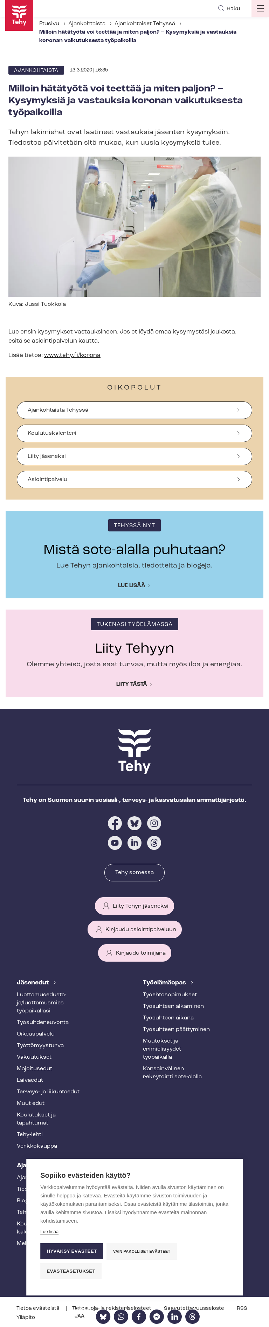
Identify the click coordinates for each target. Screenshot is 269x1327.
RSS (242, 1308)
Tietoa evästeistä (38, 1308)
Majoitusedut (34, 1069)
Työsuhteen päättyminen (176, 1029)
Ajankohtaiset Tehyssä (145, 24)
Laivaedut (30, 1080)
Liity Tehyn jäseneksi (140, 906)
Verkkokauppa (37, 1146)
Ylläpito (25, 1317)
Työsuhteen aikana (168, 1018)
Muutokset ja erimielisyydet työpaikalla (162, 1049)
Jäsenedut (33, 982)
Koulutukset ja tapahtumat (36, 1119)
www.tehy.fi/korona (72, 355)
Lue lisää (131, 586)
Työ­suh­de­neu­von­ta (43, 1022)
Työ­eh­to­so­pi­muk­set (170, 995)
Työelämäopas (165, 982)
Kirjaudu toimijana (141, 953)
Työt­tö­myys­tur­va (40, 1045)
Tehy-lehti (30, 1134)
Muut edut (30, 1103)
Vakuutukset (34, 1057)
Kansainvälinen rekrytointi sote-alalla (172, 1073)
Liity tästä (131, 684)
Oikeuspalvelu (36, 1034)
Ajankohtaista (86, 24)
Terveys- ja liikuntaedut (48, 1092)
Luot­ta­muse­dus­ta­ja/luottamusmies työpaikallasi (42, 1003)
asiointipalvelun (54, 341)
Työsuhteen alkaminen (173, 1006)
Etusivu (49, 24)
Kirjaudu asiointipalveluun (140, 930)
